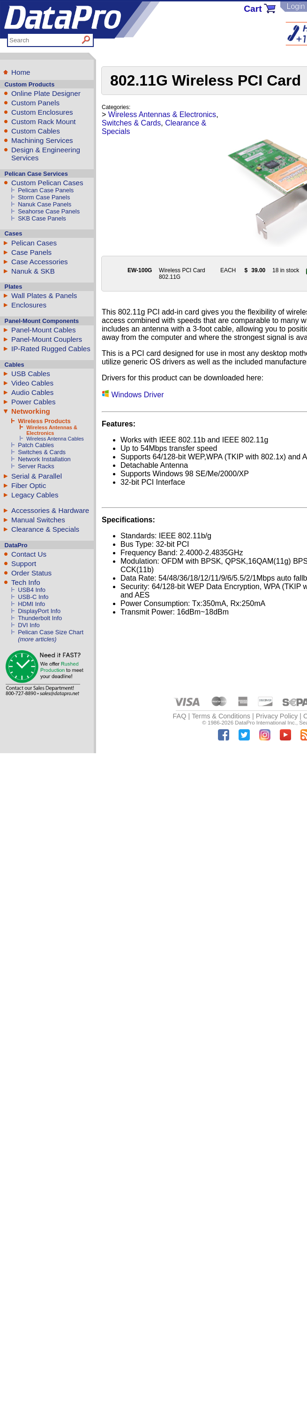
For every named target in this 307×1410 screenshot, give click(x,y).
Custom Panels (35, 103)
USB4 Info (31, 589)
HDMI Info (31, 603)
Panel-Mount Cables (43, 330)
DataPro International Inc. (265, 722)
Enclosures (28, 305)
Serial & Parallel (36, 476)
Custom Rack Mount (43, 122)
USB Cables (30, 374)
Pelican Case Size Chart (50, 632)
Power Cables (33, 402)
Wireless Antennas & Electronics (51, 430)
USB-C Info (33, 596)
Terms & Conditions (221, 716)
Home (20, 72)
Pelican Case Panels (46, 190)
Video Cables (32, 383)
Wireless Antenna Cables (55, 438)
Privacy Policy (277, 716)
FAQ (180, 716)
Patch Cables (36, 445)
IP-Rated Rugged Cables (50, 349)
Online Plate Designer (46, 93)
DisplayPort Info (39, 610)
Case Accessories (39, 262)
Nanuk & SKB (33, 271)
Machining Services (42, 140)
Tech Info (25, 582)
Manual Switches (38, 520)
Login (295, 6)
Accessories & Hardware (50, 510)
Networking (30, 411)
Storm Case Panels (44, 197)
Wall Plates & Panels (44, 295)
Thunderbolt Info (40, 618)
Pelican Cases (34, 243)
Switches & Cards (42, 452)
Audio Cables (32, 392)
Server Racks (36, 466)
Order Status (31, 573)
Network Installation (44, 459)
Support (23, 563)
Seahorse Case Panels (49, 211)
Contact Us (28, 554)
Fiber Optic (28, 485)
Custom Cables (35, 131)
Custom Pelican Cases (47, 183)
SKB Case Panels (42, 218)
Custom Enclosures (42, 112)
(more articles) (37, 639)
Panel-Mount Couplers (46, 339)
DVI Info (29, 625)
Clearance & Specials (45, 529)
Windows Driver (133, 395)
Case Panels (31, 252)
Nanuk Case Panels (44, 204)
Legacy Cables (34, 495)
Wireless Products (44, 421)
